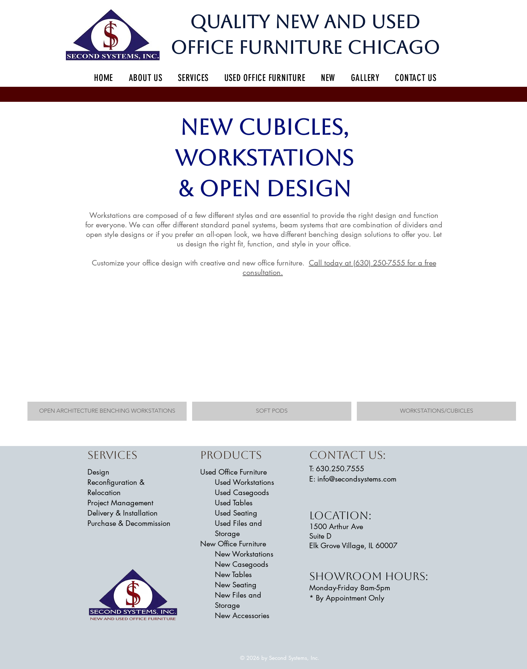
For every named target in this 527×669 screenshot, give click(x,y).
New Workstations (244, 554)
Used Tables (234, 503)
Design (98, 472)
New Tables (233, 574)
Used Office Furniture (233, 472)
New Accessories (242, 615)
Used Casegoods (242, 492)
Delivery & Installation (122, 513)
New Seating (236, 585)
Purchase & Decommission (129, 523)
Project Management (120, 503)
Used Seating (236, 513)
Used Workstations (244, 482)
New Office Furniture (233, 544)
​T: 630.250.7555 (336, 468)
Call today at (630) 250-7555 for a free (372, 263)
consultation (262, 272)
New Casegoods (241, 564)
